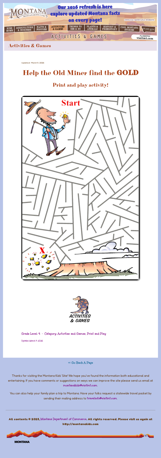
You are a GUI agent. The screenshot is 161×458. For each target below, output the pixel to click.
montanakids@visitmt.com (80, 385)
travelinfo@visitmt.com (102, 398)
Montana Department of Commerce (63, 419)
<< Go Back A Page (80, 363)
